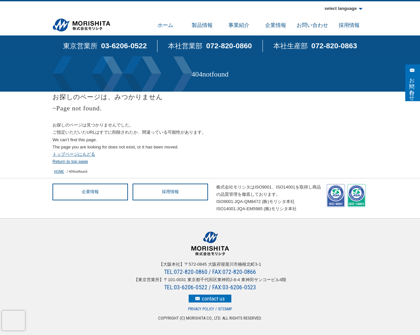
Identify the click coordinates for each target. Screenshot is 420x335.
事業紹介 (238, 25)
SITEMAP (225, 309)
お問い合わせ (312, 25)
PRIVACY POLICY (201, 309)
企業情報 (275, 25)
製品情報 (202, 25)
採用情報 (349, 25)
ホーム (165, 25)
